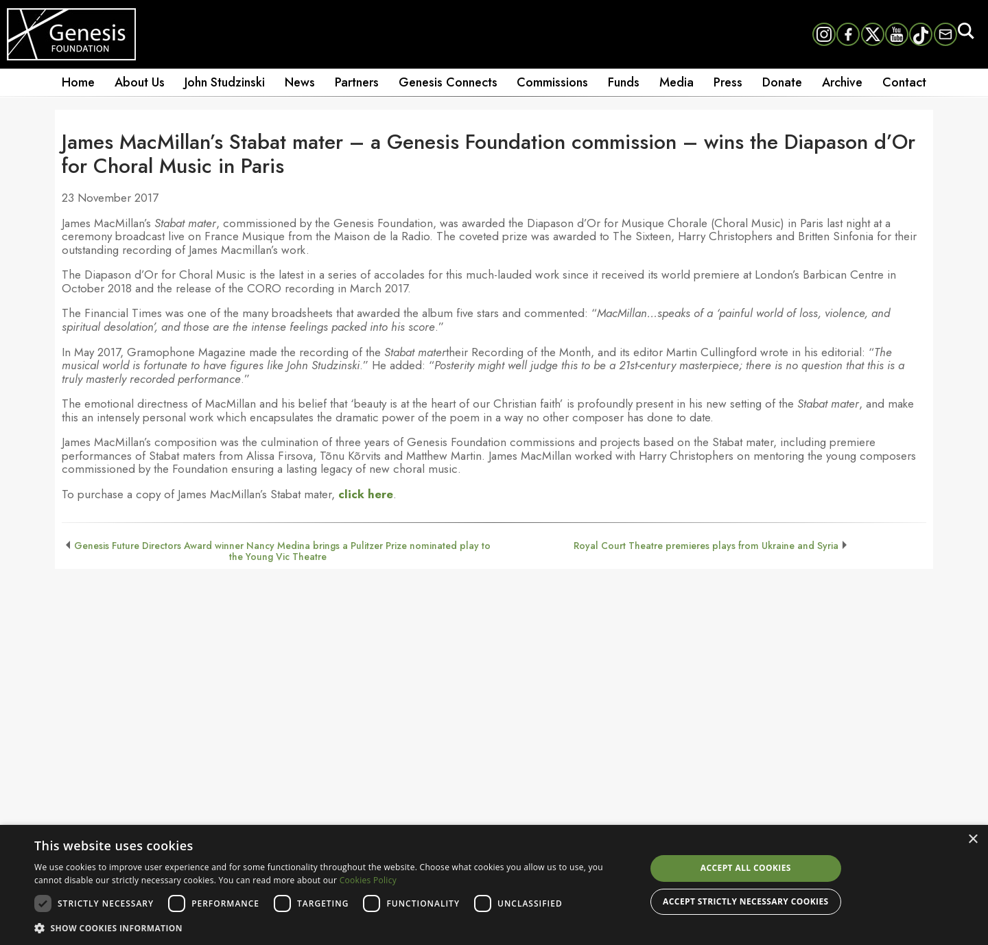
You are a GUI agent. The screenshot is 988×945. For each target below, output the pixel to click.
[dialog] (494, 885)
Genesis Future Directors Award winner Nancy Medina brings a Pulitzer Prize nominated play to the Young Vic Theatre (282, 551)
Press (728, 82)
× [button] (972, 840)
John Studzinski (225, 82)
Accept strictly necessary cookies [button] (745, 901)
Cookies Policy (368, 880)
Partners (357, 82)
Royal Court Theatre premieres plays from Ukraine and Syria (706, 545)
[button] (331, 927)
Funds (623, 82)
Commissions (552, 82)
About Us (140, 82)
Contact (904, 82)
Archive (842, 82)
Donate (782, 82)
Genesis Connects (448, 82)
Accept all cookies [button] (746, 868)
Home (78, 82)
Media (676, 82)
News (300, 82)
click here (365, 494)
